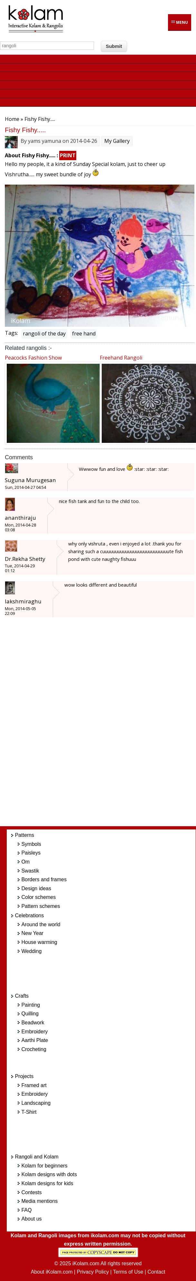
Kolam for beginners (44, 1165)
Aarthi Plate (34, 1040)
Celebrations (29, 915)
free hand (84, 333)
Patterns (24, 835)
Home (12, 119)
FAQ (26, 1210)
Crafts (22, 996)
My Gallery (117, 140)
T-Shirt (28, 1112)
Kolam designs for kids (47, 1183)
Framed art (33, 1085)
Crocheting (33, 1049)
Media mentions (39, 1201)
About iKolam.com (52, 1272)
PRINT (68, 155)
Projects (24, 1076)
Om (25, 862)
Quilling (29, 1013)
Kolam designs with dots (49, 1174)
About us (31, 1219)
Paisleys (31, 853)
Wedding (31, 951)
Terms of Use (128, 1272)
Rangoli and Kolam (36, 1156)
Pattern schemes (40, 906)
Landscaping (36, 1103)
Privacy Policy (93, 1272)
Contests (31, 1192)
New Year (32, 933)
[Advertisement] (106, 725)
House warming (39, 942)
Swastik (30, 871)
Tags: (11, 332)
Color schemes (38, 897)
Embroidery (34, 1031)
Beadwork (32, 1022)
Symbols (31, 844)
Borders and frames (44, 879)
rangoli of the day (44, 333)
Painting (30, 1005)
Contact (156, 1272)
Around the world (40, 924)
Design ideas (36, 888)
